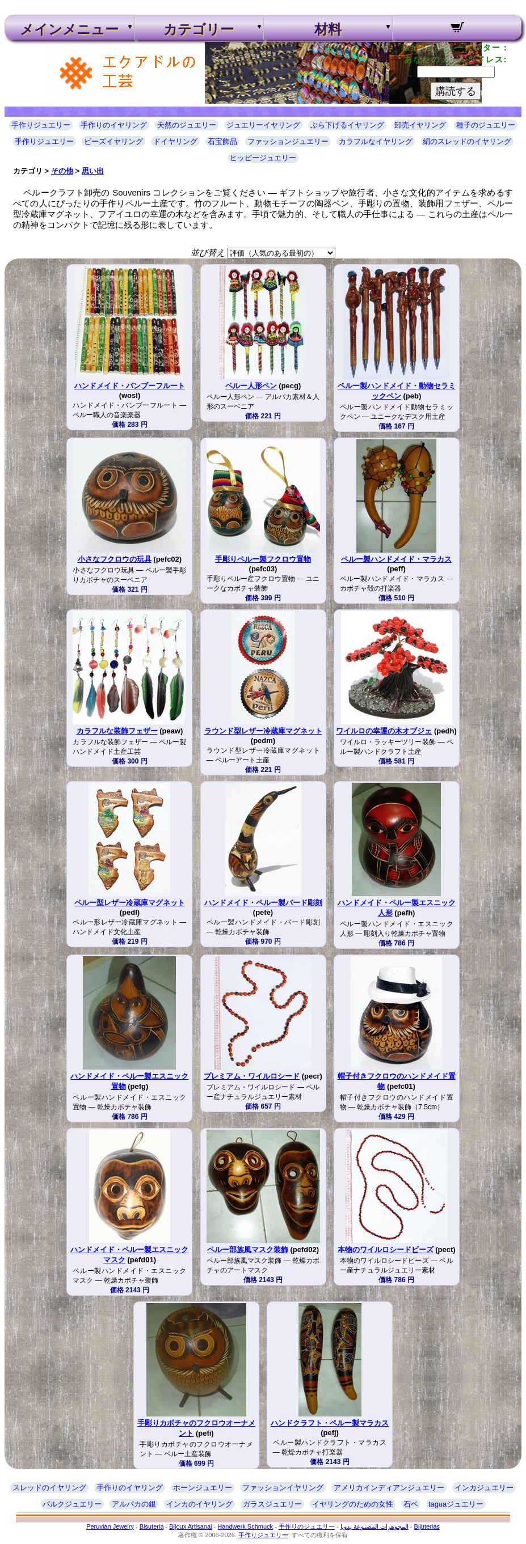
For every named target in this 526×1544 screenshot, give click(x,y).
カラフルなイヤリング (376, 141)
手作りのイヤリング (114, 125)
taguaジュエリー (455, 1504)
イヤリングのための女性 (352, 1504)
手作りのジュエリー (307, 1526)
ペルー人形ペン (251, 385)
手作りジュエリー (40, 125)
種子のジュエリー (485, 125)
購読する (455, 91)
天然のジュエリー (186, 125)
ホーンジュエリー (202, 1487)
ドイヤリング (175, 141)
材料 (328, 29)
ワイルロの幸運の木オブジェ (384, 731)
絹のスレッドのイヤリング (467, 141)
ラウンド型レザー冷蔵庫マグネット (263, 731)
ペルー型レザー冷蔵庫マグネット (129, 902)
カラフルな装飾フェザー (117, 731)
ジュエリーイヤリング (263, 125)
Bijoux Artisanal (190, 1526)
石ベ (410, 1504)
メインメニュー (69, 29)
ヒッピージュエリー (263, 158)
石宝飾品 (222, 141)
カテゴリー (198, 29)
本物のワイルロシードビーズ (386, 1249)
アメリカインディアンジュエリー (389, 1487)
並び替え (208, 252)
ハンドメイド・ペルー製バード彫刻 (263, 902)
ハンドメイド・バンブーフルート (129, 385)
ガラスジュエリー (272, 1504)
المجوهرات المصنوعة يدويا (374, 1526)
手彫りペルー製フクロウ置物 (263, 559)
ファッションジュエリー (288, 141)
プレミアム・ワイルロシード (252, 1076)
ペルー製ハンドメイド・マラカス (396, 559)
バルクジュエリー (72, 1504)
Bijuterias (427, 1526)
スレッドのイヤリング (49, 1487)
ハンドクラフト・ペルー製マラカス (330, 1423)
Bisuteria (152, 1526)
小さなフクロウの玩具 (115, 559)
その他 (62, 171)
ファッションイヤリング (282, 1487)
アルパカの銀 (134, 1504)
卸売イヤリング (420, 125)
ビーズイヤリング (113, 141)
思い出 (93, 171)
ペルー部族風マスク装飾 (247, 1249)
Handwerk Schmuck (245, 1526)
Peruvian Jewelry (110, 1526)
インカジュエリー (484, 1487)
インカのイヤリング (199, 1504)
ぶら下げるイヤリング (347, 125)
